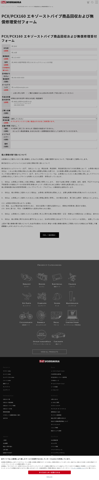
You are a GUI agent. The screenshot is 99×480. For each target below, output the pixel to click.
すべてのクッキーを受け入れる (49, 472)
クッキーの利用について (79, 468)
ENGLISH (49, 477)
